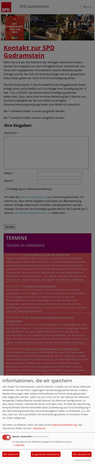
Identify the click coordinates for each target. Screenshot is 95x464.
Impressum (39, 428)
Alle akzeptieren (82, 454)
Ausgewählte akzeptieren (46, 454)
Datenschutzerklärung (64, 424)
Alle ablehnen (11, 454)
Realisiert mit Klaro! (83, 460)
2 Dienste (18, 445)
